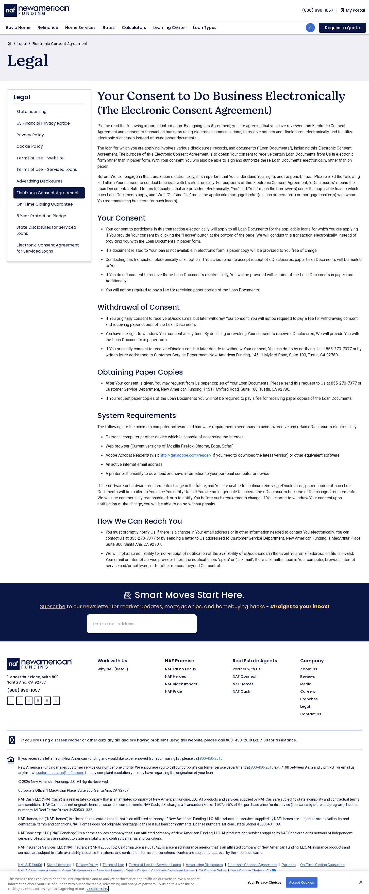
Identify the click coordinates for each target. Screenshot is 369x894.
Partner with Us (247, 669)
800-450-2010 (239, 740)
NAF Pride (173, 691)
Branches (309, 699)
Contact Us (310, 714)
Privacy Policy (30, 135)
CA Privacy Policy (212, 871)
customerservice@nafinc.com (60, 773)
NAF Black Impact (181, 684)
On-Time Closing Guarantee (44, 204)
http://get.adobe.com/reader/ (186, 455)
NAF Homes (243, 684)
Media (305, 684)
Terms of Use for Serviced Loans (155, 865)
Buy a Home (18, 27)
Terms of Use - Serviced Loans (46, 169)
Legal (22, 43)
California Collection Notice (172, 871)
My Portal (352, 10)
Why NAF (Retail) (112, 669)
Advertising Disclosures (39, 181)
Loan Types (204, 27)
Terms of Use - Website (40, 158)
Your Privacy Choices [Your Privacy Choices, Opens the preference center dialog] (264, 886)
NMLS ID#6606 (30, 865)
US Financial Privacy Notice (43, 123)
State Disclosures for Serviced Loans (46, 230)
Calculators (134, 27)
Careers (307, 691)
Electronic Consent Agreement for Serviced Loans (47, 248)
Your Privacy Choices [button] (247, 871)
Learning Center (169, 27)
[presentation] (239, 624)
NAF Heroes (175, 676)
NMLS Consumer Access (38, 871)
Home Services (80, 27)
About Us (308, 669)
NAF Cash (241, 691)
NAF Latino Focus (180, 669)
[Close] (360, 886)
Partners (289, 865)
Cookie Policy (29, 146)
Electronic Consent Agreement (47, 193)
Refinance (48, 27)
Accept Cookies (301, 886)
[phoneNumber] (317, 10)
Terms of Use (113, 865)
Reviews (307, 676)
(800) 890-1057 (23, 690)
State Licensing (31, 111)
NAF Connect (245, 676)
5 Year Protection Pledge (41, 216)
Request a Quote (342, 28)
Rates (109, 27)
